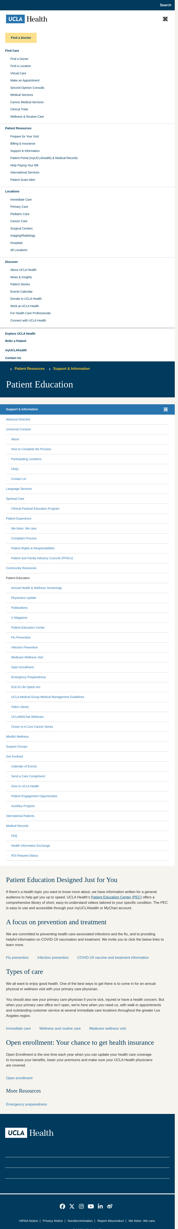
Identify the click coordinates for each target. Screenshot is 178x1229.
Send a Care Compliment (28, 776)
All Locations (18, 250)
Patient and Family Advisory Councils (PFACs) (42, 558)
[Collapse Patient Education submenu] (168, 578)
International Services (24, 172)
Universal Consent (18, 429)
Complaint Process (24, 538)
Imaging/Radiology (22, 235)
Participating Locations (26, 459)
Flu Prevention (21, 637)
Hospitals (16, 243)
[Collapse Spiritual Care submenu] (168, 499)
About (15, 439)
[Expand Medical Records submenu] (98, 826)
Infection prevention (53, 958)
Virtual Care (18, 73)
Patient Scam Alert (22, 179)
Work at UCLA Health (24, 306)
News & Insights (21, 277)
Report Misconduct (111, 1221)
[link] (62, 1206)
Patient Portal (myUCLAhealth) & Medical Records (44, 158)
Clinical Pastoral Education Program (35, 508)
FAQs (15, 469)
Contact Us (13, 358)
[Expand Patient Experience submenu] (99, 518)
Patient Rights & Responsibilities (33, 548)
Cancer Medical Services (27, 102)
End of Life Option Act (25, 687)
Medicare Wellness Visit (27, 657)
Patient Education (18, 578)
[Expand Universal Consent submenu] (99, 429)
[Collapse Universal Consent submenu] (168, 429)
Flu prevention (17, 958)
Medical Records (17, 826)
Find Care (12, 50)
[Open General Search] (164, 5)
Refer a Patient (15, 341)
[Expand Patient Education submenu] (98, 578)
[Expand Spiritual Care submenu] (95, 499)
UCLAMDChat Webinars (27, 716)
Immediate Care (21, 199)
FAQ (14, 835)
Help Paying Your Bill (24, 165)
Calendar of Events (24, 766)
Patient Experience (18, 518)
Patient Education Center (28, 627)
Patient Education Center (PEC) (116, 897)
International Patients (20, 816)
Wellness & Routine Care (27, 116)
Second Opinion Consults (27, 87)
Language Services (19, 488)
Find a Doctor (19, 59)
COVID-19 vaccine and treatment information (113, 958)
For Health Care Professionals (30, 313)
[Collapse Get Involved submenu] (168, 756)
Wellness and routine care (60, 1028)
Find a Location (20, 66)
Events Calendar (21, 291)
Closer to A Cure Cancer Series (32, 726)
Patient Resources (18, 128)
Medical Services (21, 95)
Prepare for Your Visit (24, 136)
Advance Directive (18, 419)
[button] (87, 334)
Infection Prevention (24, 647)
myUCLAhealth (16, 350)
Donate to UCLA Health (26, 298)
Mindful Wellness (17, 736)
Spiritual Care (15, 498)
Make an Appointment (24, 80)
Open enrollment (19, 1078)
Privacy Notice (53, 1221)
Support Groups (16, 746)
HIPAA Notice (28, 1221)
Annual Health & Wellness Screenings (36, 588)
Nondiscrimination (80, 1221)
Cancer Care (18, 221)
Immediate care (18, 1028)
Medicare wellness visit (107, 1028)
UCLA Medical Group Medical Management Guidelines (47, 697)
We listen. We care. (24, 528)
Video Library (20, 707)
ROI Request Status (24, 855)
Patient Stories (20, 284)
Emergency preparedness (26, 1104)
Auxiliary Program (23, 806)
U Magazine (19, 617)
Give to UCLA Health (25, 786)
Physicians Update (23, 598)
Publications (19, 607)
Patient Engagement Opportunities (34, 796)
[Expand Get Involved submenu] (95, 756)
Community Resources (21, 568)
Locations (12, 191)
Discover (11, 262)
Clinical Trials (19, 109)
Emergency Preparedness (28, 677)
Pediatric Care (19, 214)
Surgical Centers (21, 228)
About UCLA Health (23, 270)
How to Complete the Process (31, 449)
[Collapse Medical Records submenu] (168, 826)
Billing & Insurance (22, 143)
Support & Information (25, 151)
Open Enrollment (22, 667)
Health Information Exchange (30, 845)
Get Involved (14, 756)
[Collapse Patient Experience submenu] (168, 518)
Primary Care (19, 206)
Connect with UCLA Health (28, 320)
